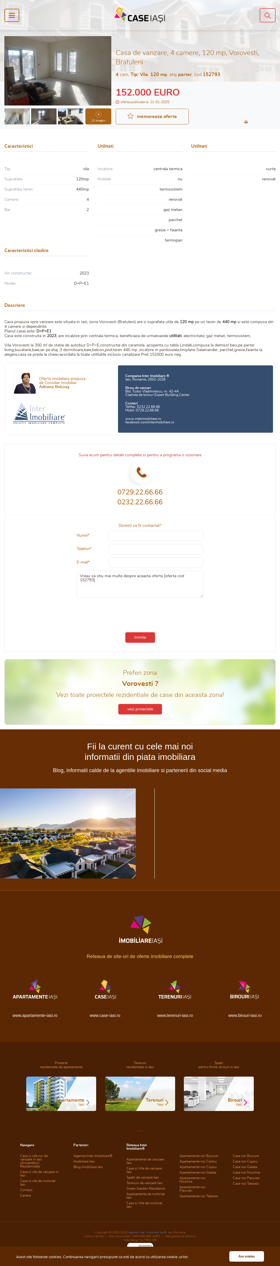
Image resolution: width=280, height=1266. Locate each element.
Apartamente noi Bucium (198, 1156)
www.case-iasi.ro (105, 1015)
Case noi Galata (245, 1167)
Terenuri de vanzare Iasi (144, 1183)
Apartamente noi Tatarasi (198, 1196)
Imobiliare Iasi (84, 1161)
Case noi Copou (245, 1161)
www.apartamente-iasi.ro (35, 1015)
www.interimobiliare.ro (143, 418)
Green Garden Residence (145, 1188)
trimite (140, 637)
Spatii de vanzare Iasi (142, 1177)
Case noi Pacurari (246, 1178)
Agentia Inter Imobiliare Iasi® (147, 1232)
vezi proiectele (140, 709)
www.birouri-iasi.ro (245, 1015)
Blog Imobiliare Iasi (88, 1167)
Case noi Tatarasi (246, 1183)
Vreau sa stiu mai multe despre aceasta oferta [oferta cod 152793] (140, 584)
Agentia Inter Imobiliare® (92, 1156)
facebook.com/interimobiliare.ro (149, 422)
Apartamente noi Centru (198, 1161)
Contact (26, 1190)
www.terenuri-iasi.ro (175, 1015)
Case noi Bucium (246, 1156)
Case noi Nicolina (246, 1172)
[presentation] (140, 613)
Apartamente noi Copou (198, 1167)
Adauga (231, 15)
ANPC (156, 1236)
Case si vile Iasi (94, 1236)
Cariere (25, 1195)
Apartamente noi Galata (197, 1172)
